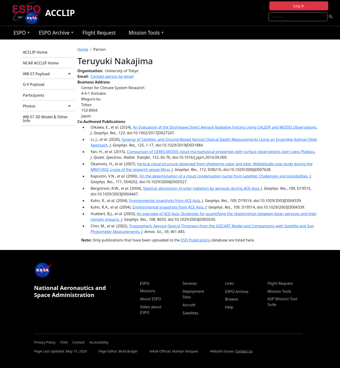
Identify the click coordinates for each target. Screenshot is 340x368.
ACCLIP (60, 13)
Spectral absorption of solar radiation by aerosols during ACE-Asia (201, 188)
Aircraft (188, 305)
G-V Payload (33, 84)
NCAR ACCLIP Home (41, 63)
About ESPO (150, 298)
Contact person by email (112, 76)
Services (189, 283)
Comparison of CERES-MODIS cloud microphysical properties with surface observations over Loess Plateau (220, 151)
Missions (147, 290)
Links (229, 283)
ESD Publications (195, 240)
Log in (298, 5)
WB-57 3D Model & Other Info (45, 118)
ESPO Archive (55, 33)
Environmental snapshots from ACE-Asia (164, 200)
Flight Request (99, 32)
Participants (33, 95)
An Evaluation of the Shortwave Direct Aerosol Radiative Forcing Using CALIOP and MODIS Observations (224, 127)
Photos (47, 107)
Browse (231, 299)
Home (83, 49)
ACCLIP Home (35, 52)
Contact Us (244, 351)
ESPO (20, 33)
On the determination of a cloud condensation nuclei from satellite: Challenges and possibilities (223, 176)
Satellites (190, 313)
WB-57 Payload (47, 75)
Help (229, 307)
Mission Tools (145, 33)
